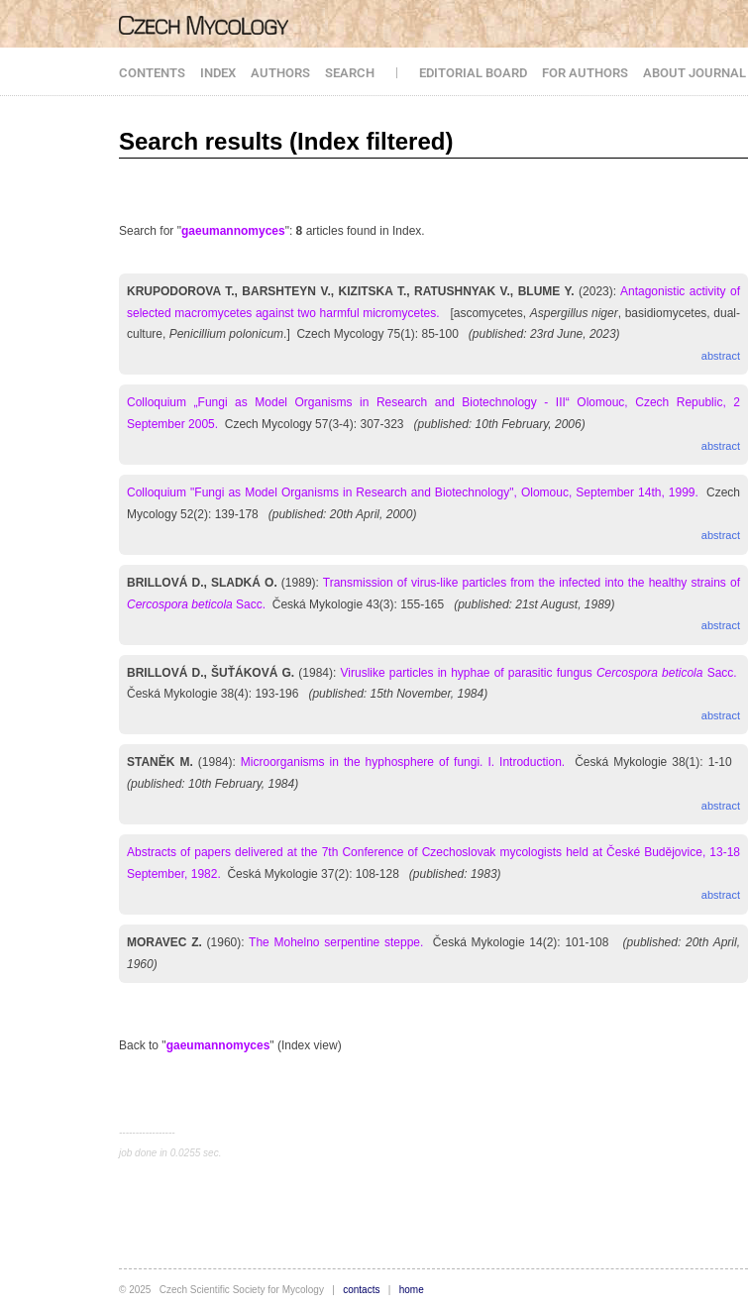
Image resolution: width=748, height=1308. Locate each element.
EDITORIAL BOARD (473, 72)
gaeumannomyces (233, 231)
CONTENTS (152, 72)
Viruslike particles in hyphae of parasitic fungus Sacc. (539, 673)
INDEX (218, 72)
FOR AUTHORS (585, 72)
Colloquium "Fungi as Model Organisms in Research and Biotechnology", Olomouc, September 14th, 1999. (412, 492)
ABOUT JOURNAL (694, 72)
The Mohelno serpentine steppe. (336, 942)
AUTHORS (280, 72)
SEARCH (349, 72)
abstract (720, 356)
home (411, 1289)
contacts (361, 1289)
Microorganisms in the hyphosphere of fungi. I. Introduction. (403, 762)
